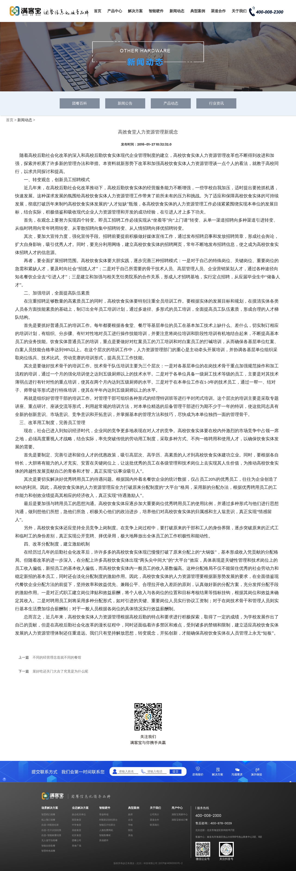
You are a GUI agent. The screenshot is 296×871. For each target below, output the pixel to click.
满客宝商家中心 (180, 814)
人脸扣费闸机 (106, 830)
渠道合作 (218, 11)
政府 (130, 814)
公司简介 (154, 814)
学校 (130, 825)
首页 (97, 11)
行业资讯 (216, 103)
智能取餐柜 (105, 835)
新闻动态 (177, 11)
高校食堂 (76, 830)
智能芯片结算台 (107, 825)
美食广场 (76, 845)
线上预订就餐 (48, 819)
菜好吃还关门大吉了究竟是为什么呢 (60, 671)
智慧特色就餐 (48, 850)
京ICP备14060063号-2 (170, 863)
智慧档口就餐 (48, 814)
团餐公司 (76, 840)
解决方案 (135, 11)
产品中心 (114, 11)
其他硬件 (103, 840)
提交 (176, 771)
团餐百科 (79, 103)
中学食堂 (76, 825)
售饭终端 (103, 814)
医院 (130, 830)
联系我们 (154, 825)
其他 (130, 835)
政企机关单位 (79, 814)
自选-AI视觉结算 (50, 825)
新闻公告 (125, 103)
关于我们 (239, 11)
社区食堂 (76, 835)
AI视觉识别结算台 (108, 819)
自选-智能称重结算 (51, 835)
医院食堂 (76, 819)
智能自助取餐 (48, 845)
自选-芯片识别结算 (51, 830)
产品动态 (170, 103)
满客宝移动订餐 (180, 819)
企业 (130, 819)
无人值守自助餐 (49, 840)
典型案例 (197, 11)
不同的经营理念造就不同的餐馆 (57, 657)
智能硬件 (156, 11)
